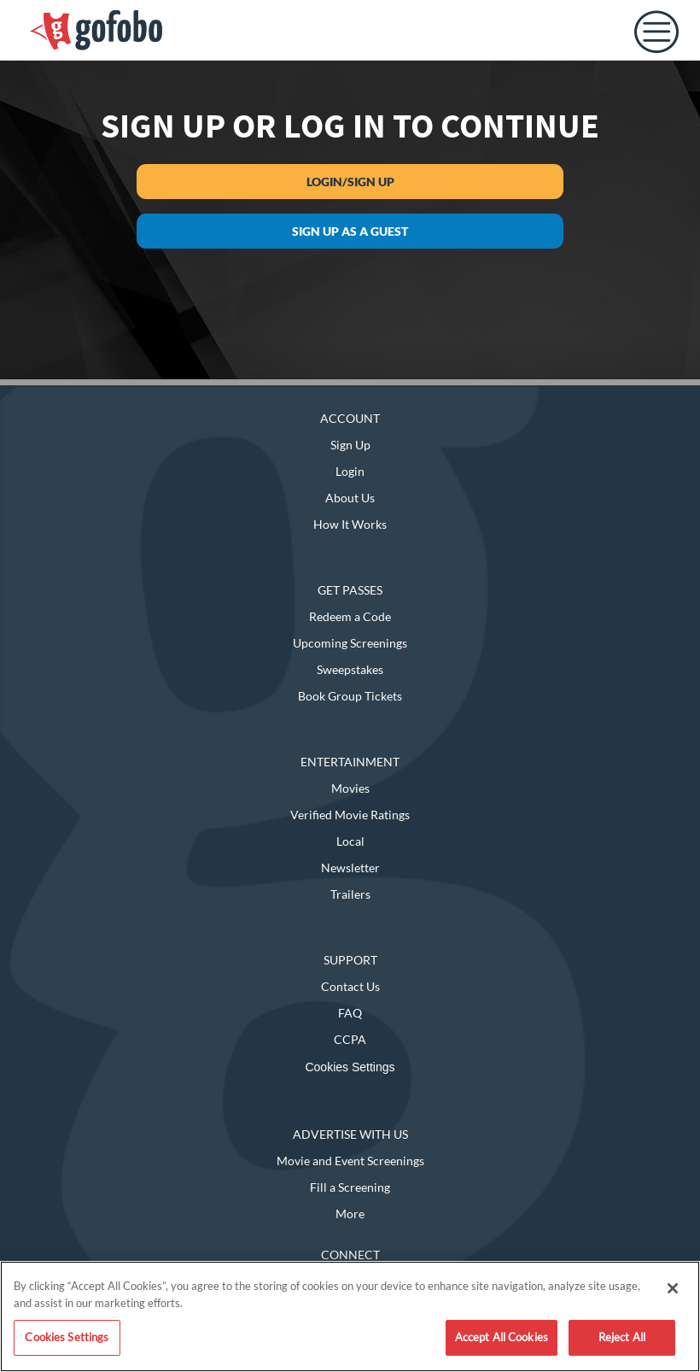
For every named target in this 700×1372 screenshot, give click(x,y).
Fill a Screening (350, 1187)
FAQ (350, 1013)
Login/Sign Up (350, 181)
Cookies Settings (349, 1067)
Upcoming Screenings (350, 643)
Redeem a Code (350, 616)
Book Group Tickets (350, 696)
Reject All (621, 1337)
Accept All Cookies (501, 1337)
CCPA (350, 1039)
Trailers (350, 894)
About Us (350, 497)
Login (350, 471)
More (350, 1213)
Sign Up (350, 444)
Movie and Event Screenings (350, 1160)
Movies (350, 788)
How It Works (350, 524)
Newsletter (350, 867)
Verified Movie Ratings (350, 814)
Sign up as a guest (350, 231)
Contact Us (350, 986)
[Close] (672, 1288)
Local (350, 841)
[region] (350, 1316)
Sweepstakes (350, 669)
